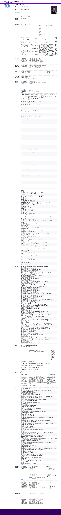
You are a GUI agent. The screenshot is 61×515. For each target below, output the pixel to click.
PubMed (22, 123)
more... (22, 56)
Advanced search (7, 7)
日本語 (56, 1)
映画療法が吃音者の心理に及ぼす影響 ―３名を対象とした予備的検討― (32, 116)
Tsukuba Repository (24, 144)
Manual (5, 9)
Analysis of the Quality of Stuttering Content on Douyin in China (31, 107)
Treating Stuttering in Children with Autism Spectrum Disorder (31, 214)
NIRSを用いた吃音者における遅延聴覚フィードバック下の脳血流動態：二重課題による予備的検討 (36, 181)
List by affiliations (7, 5)
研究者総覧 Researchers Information (21, 1)
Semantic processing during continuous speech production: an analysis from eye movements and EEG (38, 184)
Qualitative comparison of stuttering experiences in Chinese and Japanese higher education (36, 113)
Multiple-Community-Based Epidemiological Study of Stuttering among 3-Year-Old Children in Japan (37, 145)
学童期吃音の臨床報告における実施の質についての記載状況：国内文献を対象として (33, 169)
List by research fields (8, 6)
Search (53, 1)
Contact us (5, 10)
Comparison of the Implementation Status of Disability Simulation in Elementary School (35, 132)
